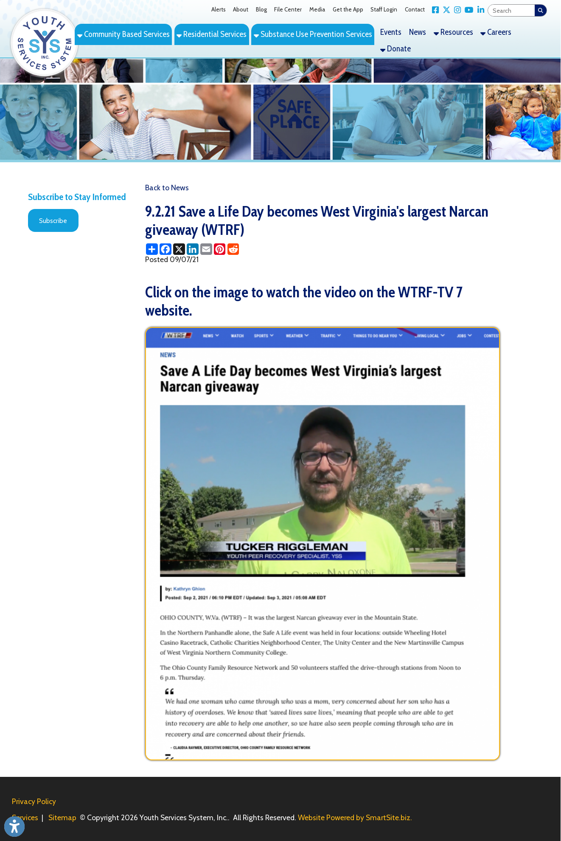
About (240, 9)
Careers (495, 32)
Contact (415, 9)
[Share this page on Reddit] (233, 249)
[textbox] (511, 11)
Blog (261, 9)
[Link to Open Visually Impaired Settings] (14, 826)
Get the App (348, 9)
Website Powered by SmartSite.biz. (355, 817)
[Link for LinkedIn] (479, 10)
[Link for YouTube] (467, 10)
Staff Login (383, 9)
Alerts (218, 9)
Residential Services (212, 34)
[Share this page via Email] (206, 249)
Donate (395, 48)
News (417, 32)
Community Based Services (123, 34)
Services (25, 817)
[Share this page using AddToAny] (152, 249)
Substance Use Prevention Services (313, 34)
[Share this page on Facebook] (165, 249)
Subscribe (53, 221)
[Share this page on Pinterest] (220, 249)
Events (390, 32)
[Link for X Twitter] (444, 10)
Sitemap (62, 817)
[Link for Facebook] (434, 10)
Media (317, 9)
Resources (453, 32)
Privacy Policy (34, 801)
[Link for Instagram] (455, 10)
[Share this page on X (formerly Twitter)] (179, 249)
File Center (288, 9)
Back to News (167, 187)
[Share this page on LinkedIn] (192, 249)
